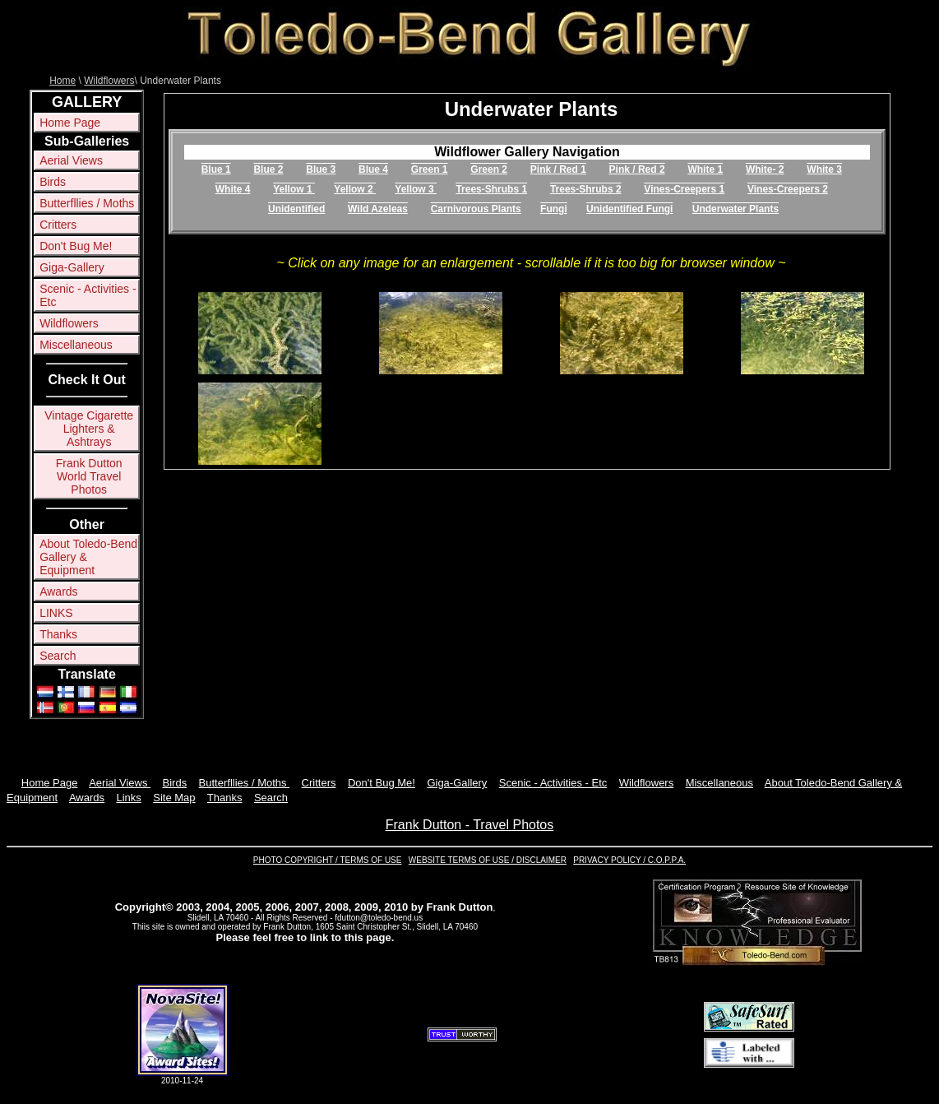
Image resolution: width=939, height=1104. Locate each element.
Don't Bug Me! (75, 246)
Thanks (58, 634)
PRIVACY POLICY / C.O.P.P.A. (629, 860)
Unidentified (296, 209)
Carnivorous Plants (476, 209)
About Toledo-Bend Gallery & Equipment (88, 557)
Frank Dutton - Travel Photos (470, 825)
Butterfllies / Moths (86, 203)
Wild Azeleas (378, 209)
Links (128, 797)
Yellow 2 (355, 189)
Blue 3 (320, 169)
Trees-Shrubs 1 (491, 189)
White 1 (705, 169)
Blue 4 (373, 169)
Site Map (174, 797)
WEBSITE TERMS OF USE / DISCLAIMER (488, 860)
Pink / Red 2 (637, 169)
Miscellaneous (76, 344)
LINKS (55, 612)
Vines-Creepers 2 (787, 189)
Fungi (553, 209)
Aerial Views (71, 160)
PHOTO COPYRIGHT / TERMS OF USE (327, 860)
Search (57, 655)
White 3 (824, 169)
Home (62, 80)
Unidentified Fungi (629, 209)
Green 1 (429, 169)
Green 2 (488, 169)
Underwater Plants (735, 209)
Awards (58, 591)
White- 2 (765, 169)
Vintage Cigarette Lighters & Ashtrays (88, 428)
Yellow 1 (294, 189)
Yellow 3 (416, 189)
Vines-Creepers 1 (684, 189)
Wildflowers (109, 80)
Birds (52, 181)
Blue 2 (268, 169)
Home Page (69, 122)
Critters (57, 224)
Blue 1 (216, 169)
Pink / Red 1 (558, 169)
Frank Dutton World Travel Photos (89, 476)
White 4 (233, 189)
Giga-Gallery (71, 267)
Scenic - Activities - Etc (87, 295)
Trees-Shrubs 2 (586, 189)
